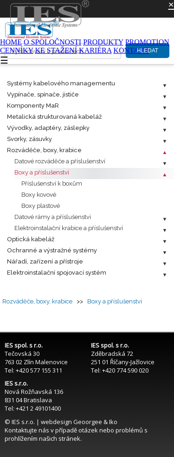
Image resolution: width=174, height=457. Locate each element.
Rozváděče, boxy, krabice (44, 150)
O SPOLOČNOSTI (52, 42)
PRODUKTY (103, 42)
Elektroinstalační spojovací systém (56, 272)
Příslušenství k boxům (51, 183)
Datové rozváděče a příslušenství (59, 161)
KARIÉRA (95, 50)
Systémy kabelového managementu (61, 83)
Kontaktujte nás (27, 430)
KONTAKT (130, 50)
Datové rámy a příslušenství (52, 216)
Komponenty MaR (33, 105)
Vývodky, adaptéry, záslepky (48, 127)
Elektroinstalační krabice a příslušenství (68, 228)
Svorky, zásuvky (29, 138)
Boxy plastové (40, 205)
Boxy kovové (38, 194)
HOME (11, 42)
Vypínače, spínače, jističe (43, 94)
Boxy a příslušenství (41, 172)
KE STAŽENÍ (56, 50)
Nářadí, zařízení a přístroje (45, 261)
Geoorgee (87, 422)
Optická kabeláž (30, 239)
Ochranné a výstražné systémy (52, 250)
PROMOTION (147, 42)
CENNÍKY (16, 50)
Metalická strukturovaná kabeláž (54, 116)
